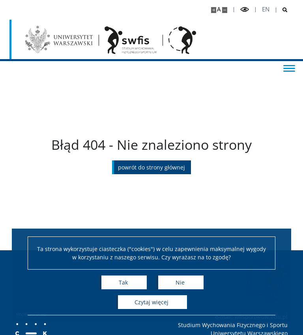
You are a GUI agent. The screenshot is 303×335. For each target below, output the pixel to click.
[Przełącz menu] (289, 67)
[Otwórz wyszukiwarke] (282, 10)
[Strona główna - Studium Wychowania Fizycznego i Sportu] (131, 40)
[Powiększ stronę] (213, 10)
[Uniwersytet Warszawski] (59, 39)
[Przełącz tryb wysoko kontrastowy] (244, 9)
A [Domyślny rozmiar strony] (219, 9)
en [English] (265, 9)
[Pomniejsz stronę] (224, 10)
